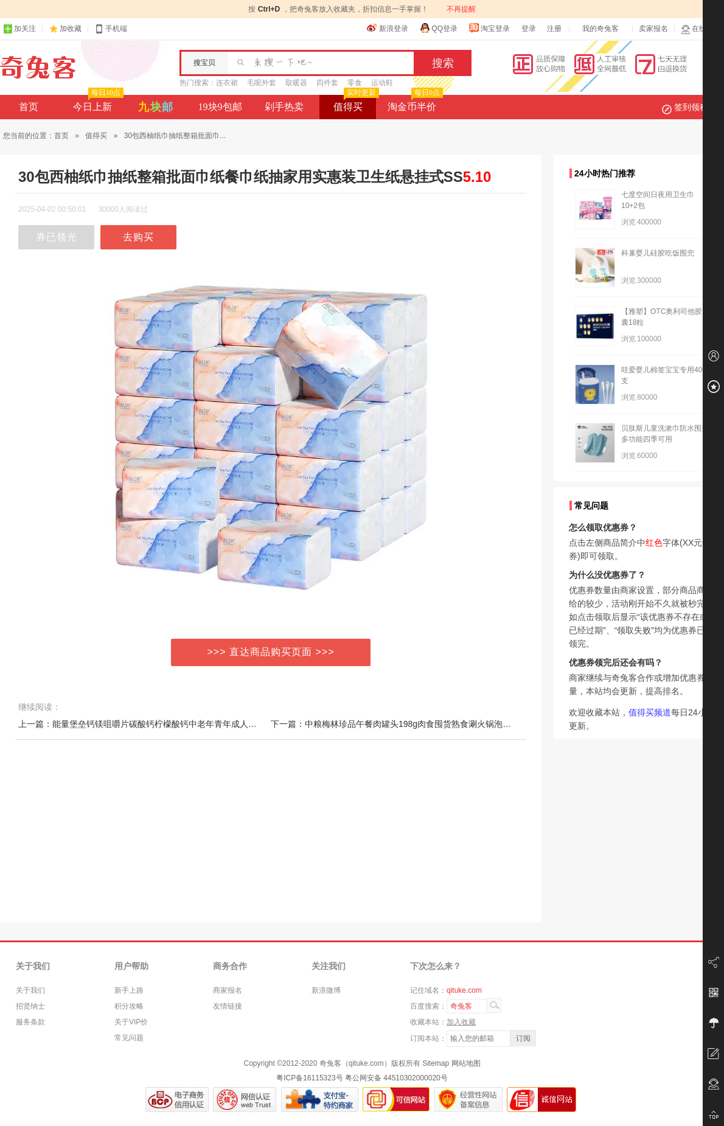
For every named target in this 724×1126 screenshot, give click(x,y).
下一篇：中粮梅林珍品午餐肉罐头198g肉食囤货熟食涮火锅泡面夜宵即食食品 (416, 724)
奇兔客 (38, 67)
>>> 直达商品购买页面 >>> (271, 652)
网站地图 (466, 1063)
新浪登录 (387, 28)
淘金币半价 (414, 103)
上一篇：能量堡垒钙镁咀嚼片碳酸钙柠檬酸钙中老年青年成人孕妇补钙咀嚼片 (163, 724)
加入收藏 (461, 1022)
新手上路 (129, 990)
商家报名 (227, 990)
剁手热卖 (284, 107)
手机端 (110, 29)
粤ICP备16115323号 (309, 1078)
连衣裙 (227, 82)
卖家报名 (653, 28)
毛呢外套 (261, 82)
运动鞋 (382, 82)
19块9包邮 (220, 107)
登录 (528, 28)
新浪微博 (326, 990)
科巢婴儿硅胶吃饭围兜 (657, 253)
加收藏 (71, 28)
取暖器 (296, 82)
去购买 (138, 237)
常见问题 (129, 1038)
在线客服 (701, 29)
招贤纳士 (30, 1006)
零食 (354, 82)
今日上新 (97, 103)
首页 (28, 107)
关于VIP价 (131, 1022)
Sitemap (435, 1063)
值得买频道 (649, 712)
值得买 (355, 103)
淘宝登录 (489, 28)
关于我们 (30, 990)
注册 (554, 28)
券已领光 (56, 237)
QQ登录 (438, 28)
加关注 (19, 29)
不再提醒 (461, 9)
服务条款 (30, 1022)
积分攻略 (129, 1006)
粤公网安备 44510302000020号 (396, 1078)
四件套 (327, 82)
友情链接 (227, 1006)
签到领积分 (691, 107)
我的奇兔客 (600, 28)
